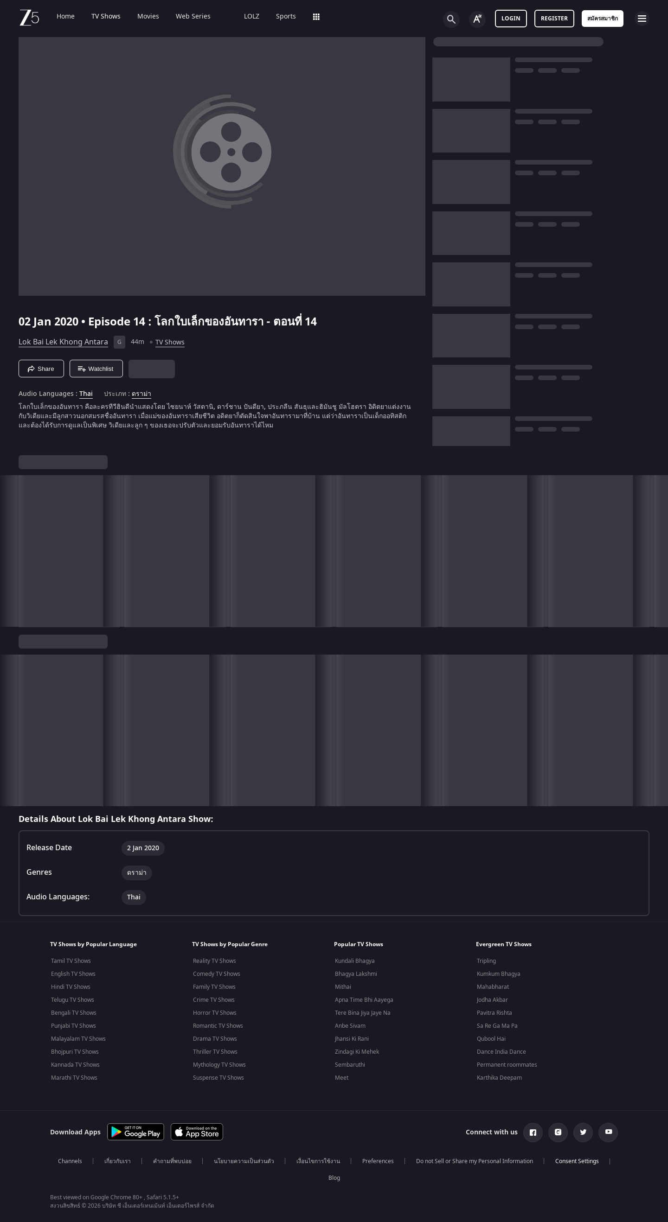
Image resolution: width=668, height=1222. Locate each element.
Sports (279, 16)
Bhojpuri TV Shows (75, 1052)
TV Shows (99, 16)
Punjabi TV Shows (73, 1026)
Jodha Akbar (492, 1000)
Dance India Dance (501, 1052)
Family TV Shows (214, 987)
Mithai (343, 987)
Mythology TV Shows (219, 1065)
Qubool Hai (491, 1039)
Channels (70, 1161)
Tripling (486, 961)
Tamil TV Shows (71, 961)
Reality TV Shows (214, 961)
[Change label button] (477, 19)
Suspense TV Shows (218, 1078)
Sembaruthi (350, 1065)
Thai (86, 394)
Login (510, 18)
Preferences (378, 1161)
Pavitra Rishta (494, 1013)
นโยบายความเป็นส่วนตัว (244, 1161)
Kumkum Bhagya (498, 974)
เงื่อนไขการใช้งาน (318, 1161)
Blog (334, 1178)
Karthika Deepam (499, 1078)
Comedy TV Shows (216, 974)
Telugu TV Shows (72, 1000)
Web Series (186, 16)
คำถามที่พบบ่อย (172, 1161)
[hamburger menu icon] (642, 18)
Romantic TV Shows (218, 1026)
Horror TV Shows (215, 1013)
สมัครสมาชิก (602, 18)
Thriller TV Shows (215, 1052)
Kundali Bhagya (355, 961)
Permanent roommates (507, 1065)
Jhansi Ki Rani (352, 1039)
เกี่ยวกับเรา (117, 1161)
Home (59, 16)
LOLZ (245, 16)
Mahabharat (493, 987)
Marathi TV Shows (74, 1078)
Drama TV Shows (215, 1039)
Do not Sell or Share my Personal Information (474, 1161)
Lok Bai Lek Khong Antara (63, 342)
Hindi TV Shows (70, 987)
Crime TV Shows (214, 1000)
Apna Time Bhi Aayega (364, 1000)
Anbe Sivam (350, 1026)
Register (554, 18)
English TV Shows (73, 974)
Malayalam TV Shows (78, 1039)
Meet (341, 1078)
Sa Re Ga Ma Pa (497, 1026)
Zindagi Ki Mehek (357, 1052)
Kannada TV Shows (75, 1065)
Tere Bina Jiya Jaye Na (363, 1013)
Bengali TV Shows (73, 1013)
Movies (142, 16)
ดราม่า (141, 394)
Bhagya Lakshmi (356, 974)
